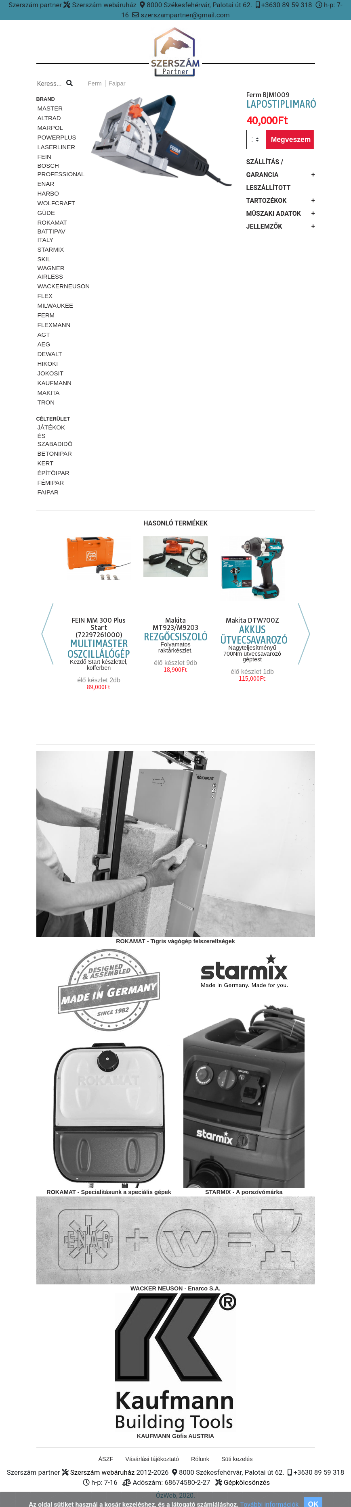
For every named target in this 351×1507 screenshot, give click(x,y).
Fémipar (51, 482)
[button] (91, 166)
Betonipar (55, 453)
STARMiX (51, 249)
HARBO (48, 193)
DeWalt (50, 353)
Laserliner (57, 147)
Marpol (50, 127)
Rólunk (200, 1459)
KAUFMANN (54, 382)
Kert (46, 463)
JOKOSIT (50, 373)
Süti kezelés (237, 1459)
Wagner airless (51, 272)
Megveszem (291, 139)
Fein (44, 156)
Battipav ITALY (51, 235)
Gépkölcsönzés (247, 1482)
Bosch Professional (61, 169)
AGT (44, 334)
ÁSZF (106, 1459)
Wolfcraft (57, 203)
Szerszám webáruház (102, 1472)
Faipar (48, 492)
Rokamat (52, 222)
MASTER (50, 108)
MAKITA (49, 392)
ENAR (46, 183)
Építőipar (53, 472)
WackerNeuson (64, 286)
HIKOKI (48, 363)
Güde (46, 212)
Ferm (46, 315)
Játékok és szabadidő (55, 436)
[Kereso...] (50, 84)
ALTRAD (49, 118)
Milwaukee (56, 305)
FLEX (45, 295)
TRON (46, 402)
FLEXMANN (54, 324)
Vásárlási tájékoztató (152, 1459)
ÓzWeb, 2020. (175, 1495)
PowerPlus (57, 137)
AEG (44, 344)
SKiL (44, 259)
